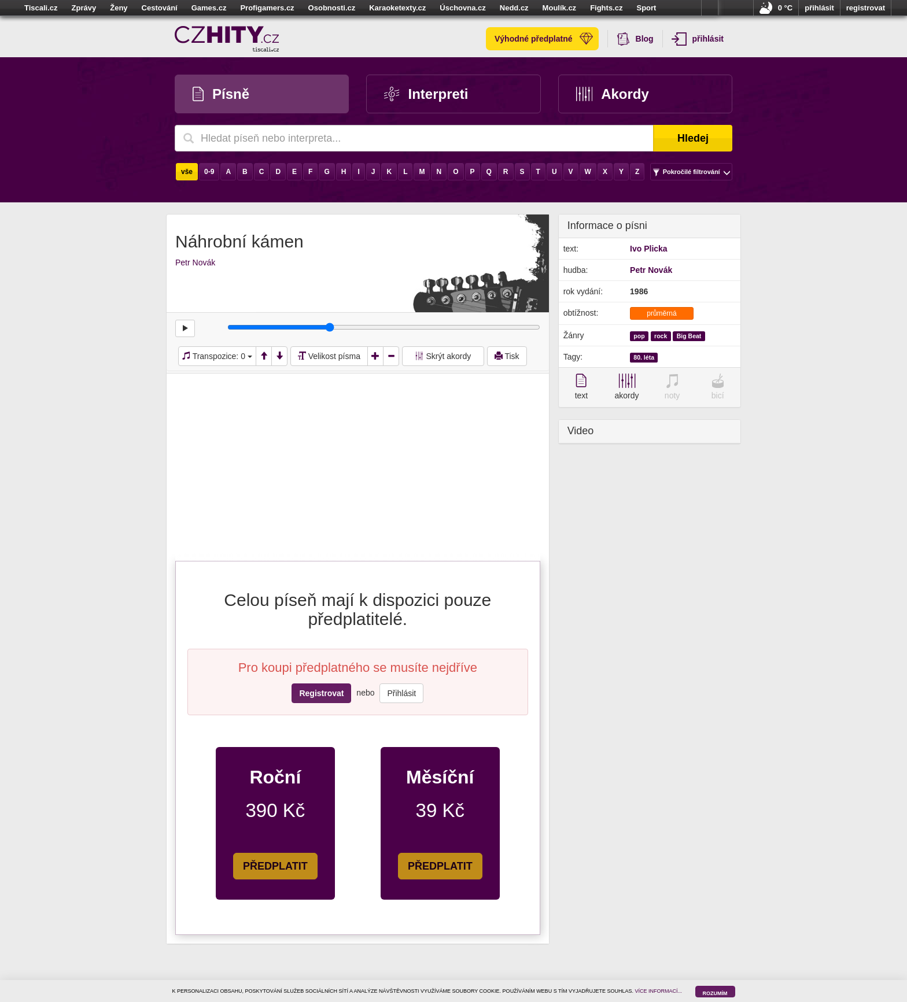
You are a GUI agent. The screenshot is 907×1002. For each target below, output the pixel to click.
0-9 (209, 172)
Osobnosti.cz (332, 7)
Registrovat (321, 693)
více (710, 8)
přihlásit (819, 7)
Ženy (118, 7)
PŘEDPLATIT (275, 866)
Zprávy (84, 7)
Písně (221, 94)
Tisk (507, 356)
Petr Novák (195, 262)
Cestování (160, 7)
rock (660, 335)
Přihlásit (401, 693)
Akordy (612, 94)
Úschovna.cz (462, 7)
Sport (646, 7)
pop (638, 335)
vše (187, 172)
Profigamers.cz (267, 7)
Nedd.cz (514, 7)
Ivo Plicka (649, 248)
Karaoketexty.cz (397, 7)
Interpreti (426, 94)
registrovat (865, 7)
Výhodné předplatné (544, 38)
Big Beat (689, 335)
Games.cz (209, 7)
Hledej (693, 138)
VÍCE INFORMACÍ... (659, 991)
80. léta (643, 357)
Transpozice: (217, 356)
